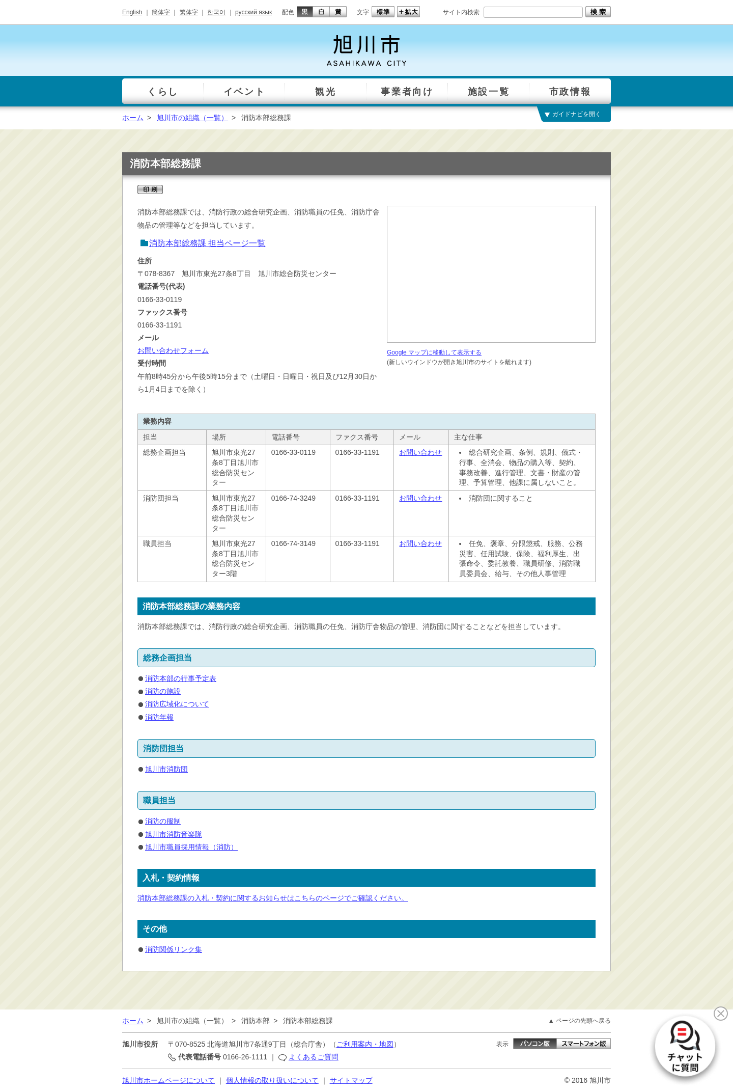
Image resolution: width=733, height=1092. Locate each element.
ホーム (133, 118)
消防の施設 (163, 691)
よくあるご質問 (314, 1057)
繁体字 (189, 12)
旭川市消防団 (166, 769)
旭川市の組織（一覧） (192, 118)
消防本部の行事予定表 (180, 678)
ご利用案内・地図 (364, 1044)
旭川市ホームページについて (168, 1080)
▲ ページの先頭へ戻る (579, 1020)
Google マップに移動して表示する (434, 352)
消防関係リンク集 (173, 949)
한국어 (216, 12)
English (132, 12)
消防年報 (159, 717)
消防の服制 (163, 821)
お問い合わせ (420, 452)
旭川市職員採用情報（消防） (191, 847)
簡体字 (161, 12)
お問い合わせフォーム (173, 350)
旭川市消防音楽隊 (173, 834)
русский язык (253, 12)
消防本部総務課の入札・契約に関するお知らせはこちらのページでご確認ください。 (272, 898)
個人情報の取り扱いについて (272, 1080)
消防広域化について (177, 704)
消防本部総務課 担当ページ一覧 (207, 243)
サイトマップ (351, 1080)
